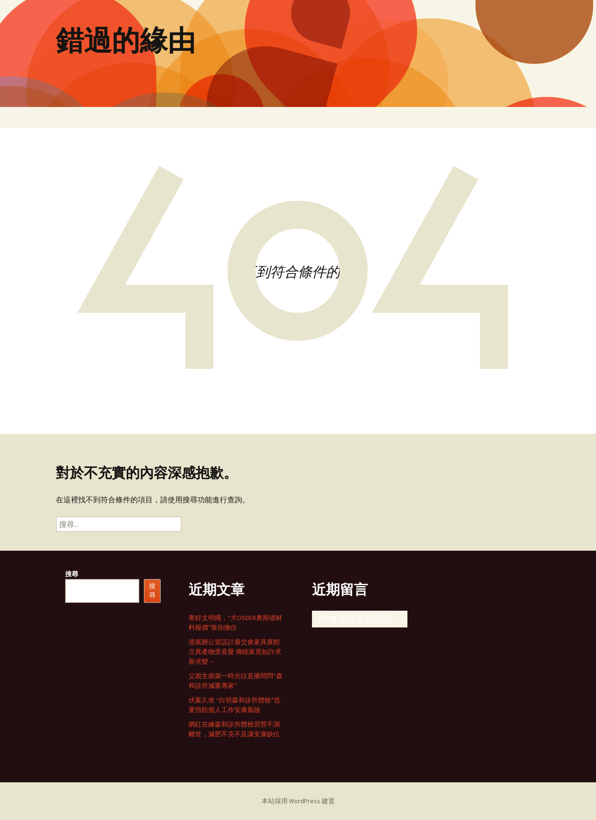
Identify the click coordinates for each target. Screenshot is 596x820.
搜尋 (71, 574)
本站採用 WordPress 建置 (298, 801)
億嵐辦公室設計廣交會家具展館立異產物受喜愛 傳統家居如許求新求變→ (235, 652)
